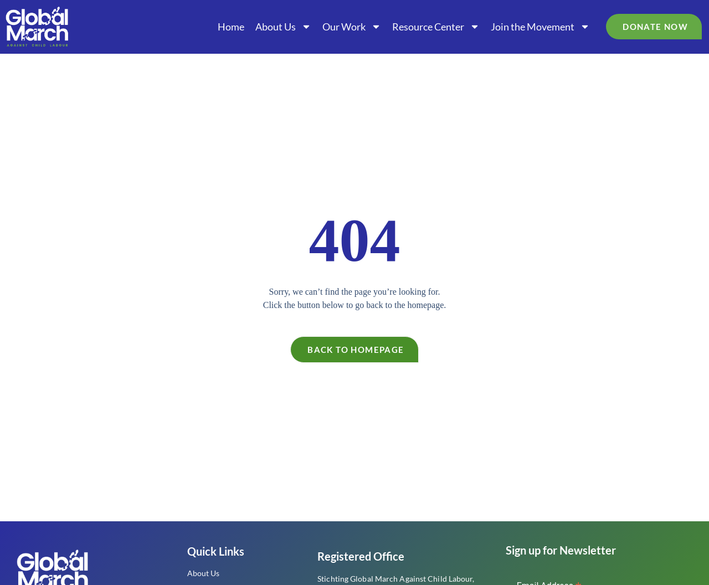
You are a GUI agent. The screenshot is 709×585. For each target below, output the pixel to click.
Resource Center (436, 26)
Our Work (351, 26)
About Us (283, 26)
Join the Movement (540, 26)
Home (231, 26)
